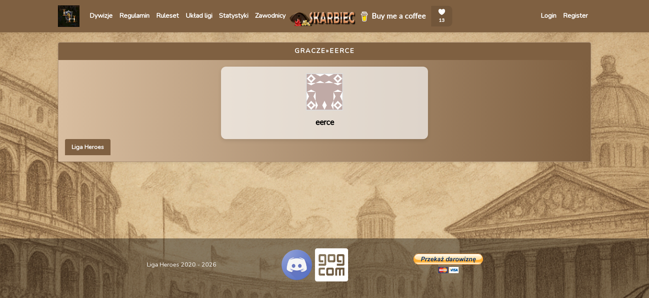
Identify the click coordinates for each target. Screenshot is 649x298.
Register (575, 15)
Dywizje (101, 15)
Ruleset (167, 15)
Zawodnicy (270, 15)
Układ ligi (198, 15)
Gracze (310, 50)
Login (548, 15)
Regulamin (134, 15)
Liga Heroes (88, 147)
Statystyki (233, 15)
